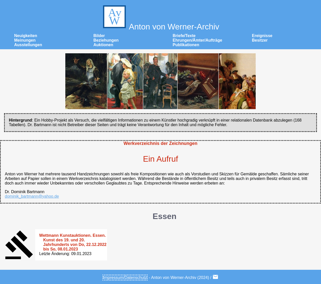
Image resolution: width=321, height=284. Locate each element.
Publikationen (186, 45)
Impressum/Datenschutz (125, 277)
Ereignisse (262, 36)
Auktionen (103, 45)
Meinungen (24, 40)
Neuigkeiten (25, 36)
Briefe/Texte (184, 36)
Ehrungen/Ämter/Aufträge (197, 40)
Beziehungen (106, 40)
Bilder (99, 36)
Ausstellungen (28, 45)
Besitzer (260, 40)
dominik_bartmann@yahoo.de (32, 196)
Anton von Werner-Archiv (160, 26)
